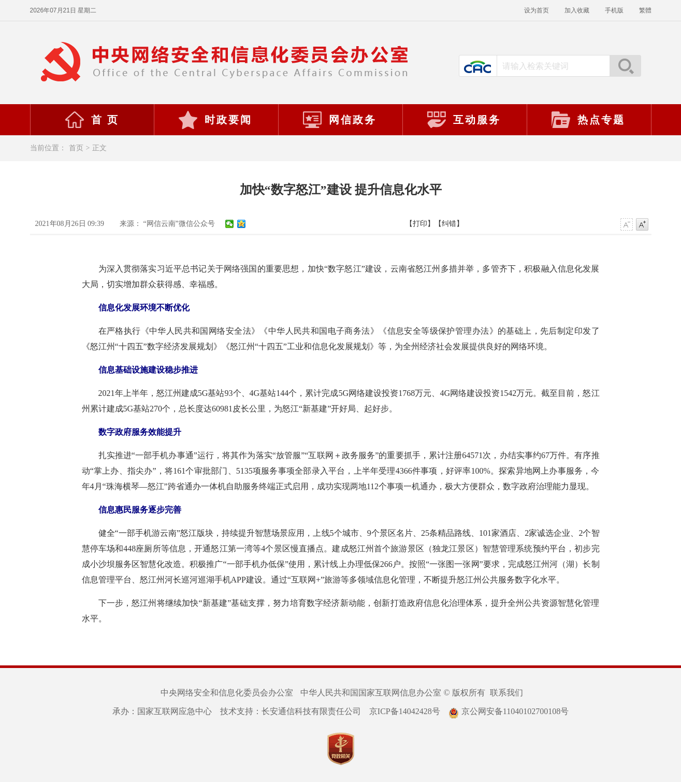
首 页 (91, 119)
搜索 (625, 65)
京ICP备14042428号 (404, 711)
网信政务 (339, 119)
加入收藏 (576, 10)
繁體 (645, 10)
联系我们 (506, 692)
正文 (99, 148)
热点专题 (587, 119)
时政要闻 (215, 119)
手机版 (614, 10)
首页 (76, 148)
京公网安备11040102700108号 (508, 711)
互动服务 (463, 119)
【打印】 (419, 224)
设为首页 (536, 10)
